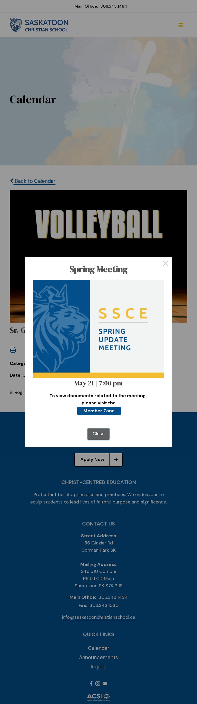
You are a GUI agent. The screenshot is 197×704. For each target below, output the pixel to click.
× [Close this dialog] (165, 264)
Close (98, 433)
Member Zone (99, 411)
